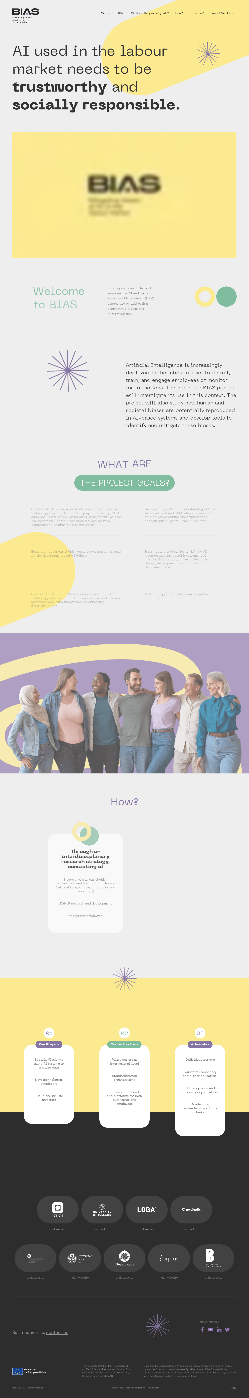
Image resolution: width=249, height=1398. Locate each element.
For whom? (196, 13)
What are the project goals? (150, 13)
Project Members (222, 13)
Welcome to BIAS (112, 13)
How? (179, 13)
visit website (57, 1229)
